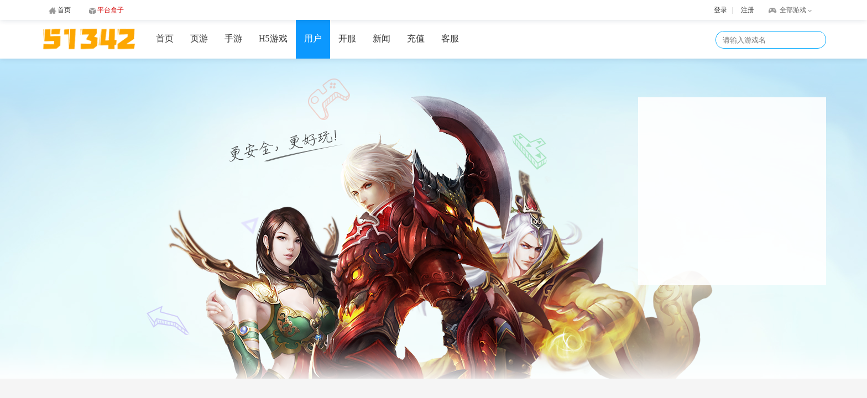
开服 (347, 38)
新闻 (381, 38)
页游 (199, 38)
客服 (450, 38)
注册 (747, 10)
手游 (233, 38)
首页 (165, 38)
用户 (313, 38)
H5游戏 (273, 38)
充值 (416, 38)
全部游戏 (793, 10)
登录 (720, 10)
